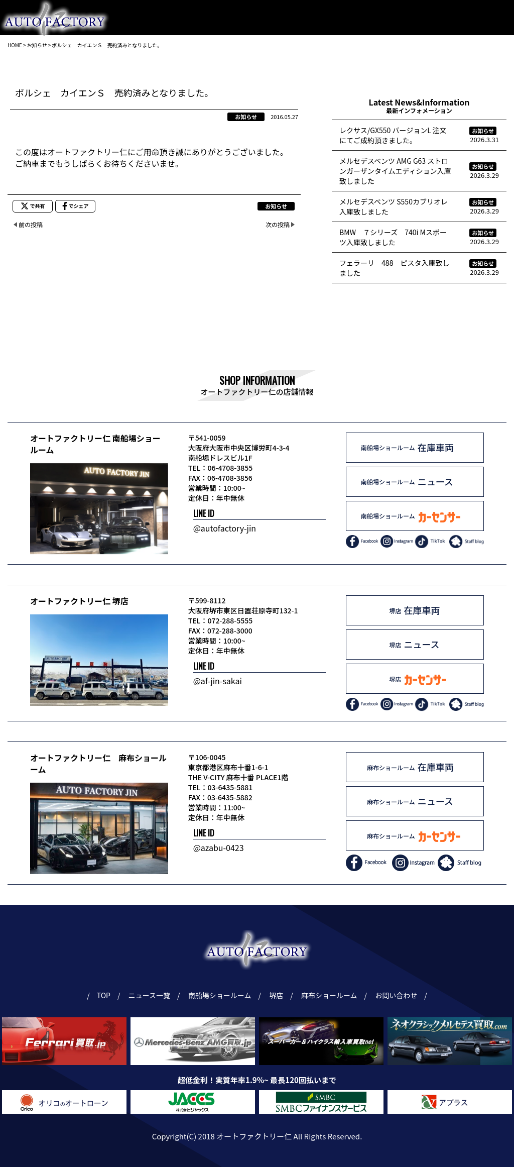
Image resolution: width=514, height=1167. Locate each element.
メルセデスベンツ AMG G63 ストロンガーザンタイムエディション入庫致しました (395, 171)
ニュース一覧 (150, 995)
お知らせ (246, 117)
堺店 (255, 63)
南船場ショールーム (197, 63)
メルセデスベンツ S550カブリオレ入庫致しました (393, 206)
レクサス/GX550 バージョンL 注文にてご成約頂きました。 (393, 135)
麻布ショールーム (311, 63)
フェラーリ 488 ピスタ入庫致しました (394, 268)
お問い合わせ (483, 63)
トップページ (124, 63)
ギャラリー (376, 63)
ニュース (428, 63)
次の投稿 (278, 224)
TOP (103, 995)
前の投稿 (31, 224)
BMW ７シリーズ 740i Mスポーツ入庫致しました (393, 237)
